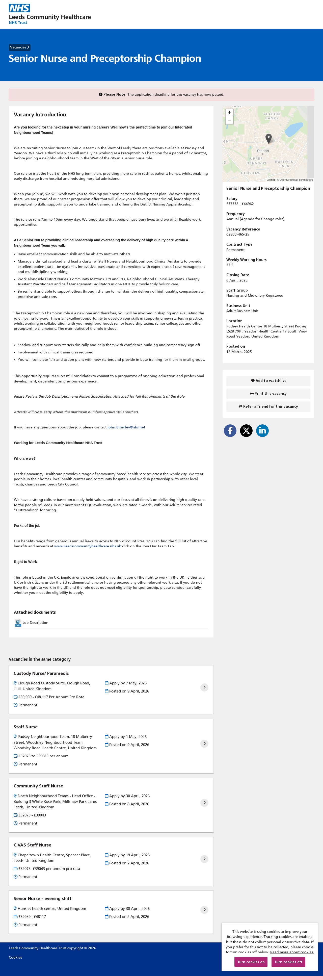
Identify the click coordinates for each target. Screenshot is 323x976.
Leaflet (271, 179)
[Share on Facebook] (230, 430)
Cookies (15, 958)
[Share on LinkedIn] (262, 430)
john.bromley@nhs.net (126, 427)
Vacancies (19, 47)
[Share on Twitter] (246, 430)
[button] (268, 139)
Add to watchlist (268, 381)
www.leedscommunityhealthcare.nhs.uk (87, 546)
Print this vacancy (268, 394)
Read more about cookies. (292, 952)
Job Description (35, 623)
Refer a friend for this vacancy (268, 406)
